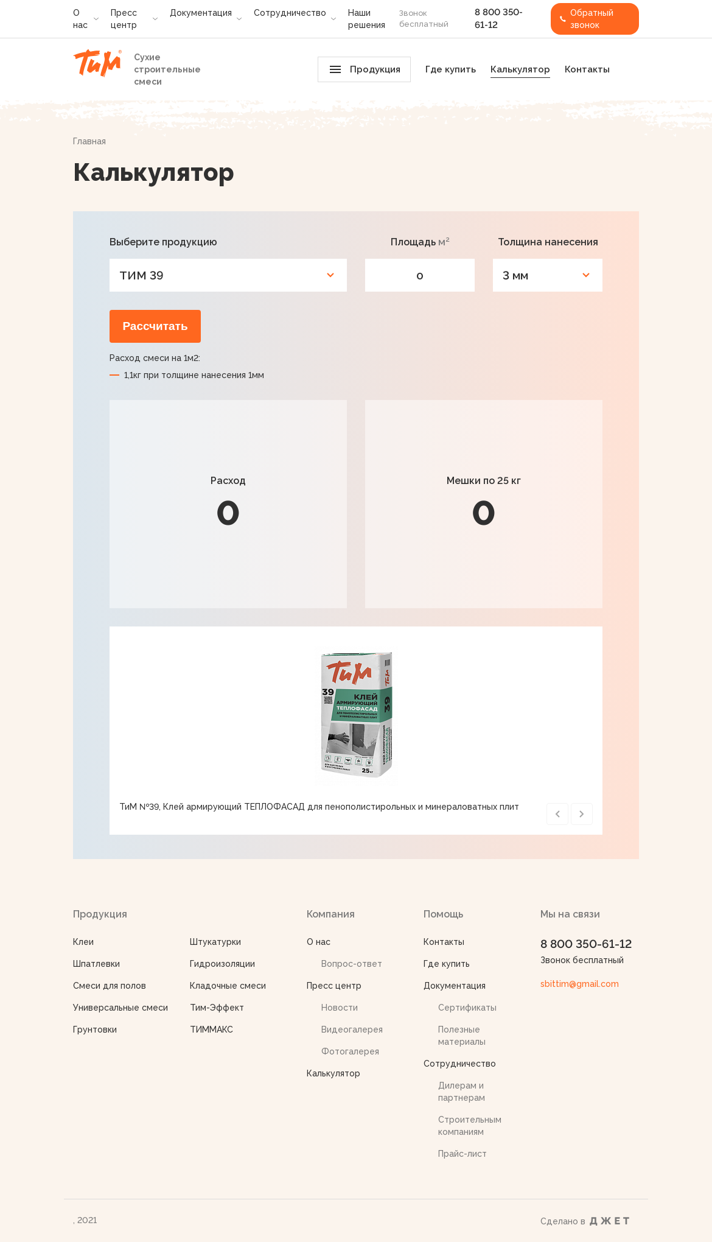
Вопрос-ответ (351, 964)
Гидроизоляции (222, 964)
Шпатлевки (96, 964)
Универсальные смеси (120, 1007)
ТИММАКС (211, 1029)
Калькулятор (520, 69)
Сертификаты (467, 1007)
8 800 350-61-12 (586, 943)
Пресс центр (124, 19)
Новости (339, 1007)
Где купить (450, 69)
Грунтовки (95, 1029)
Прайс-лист (462, 1154)
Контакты (587, 69)
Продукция (365, 69)
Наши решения (366, 19)
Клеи (83, 942)
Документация (201, 13)
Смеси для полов (109, 986)
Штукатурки (215, 942)
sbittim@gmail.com (579, 984)
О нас (80, 19)
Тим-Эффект (217, 1007)
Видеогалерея (352, 1029)
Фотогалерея (350, 1051)
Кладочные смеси (228, 986)
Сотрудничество (290, 13)
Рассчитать (154, 326)
